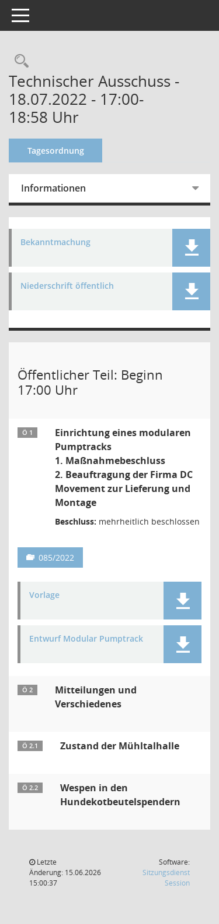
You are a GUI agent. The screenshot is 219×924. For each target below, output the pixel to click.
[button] (191, 248)
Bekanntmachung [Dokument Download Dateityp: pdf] (55, 242)
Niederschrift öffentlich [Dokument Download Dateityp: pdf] (67, 286)
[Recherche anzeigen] (19, 61)
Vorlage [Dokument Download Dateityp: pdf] (44, 595)
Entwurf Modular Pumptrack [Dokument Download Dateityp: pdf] (86, 639)
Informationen (53, 188)
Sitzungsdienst (166, 878)
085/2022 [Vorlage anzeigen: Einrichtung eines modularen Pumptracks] (56, 557)
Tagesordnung (55, 150)
